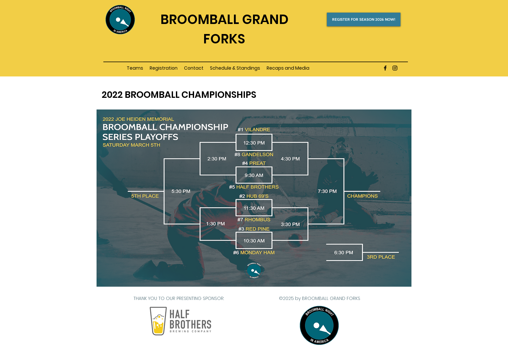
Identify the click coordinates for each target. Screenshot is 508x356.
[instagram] (395, 68)
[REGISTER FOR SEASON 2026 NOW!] (363, 19)
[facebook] (385, 68)
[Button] (224, 18)
